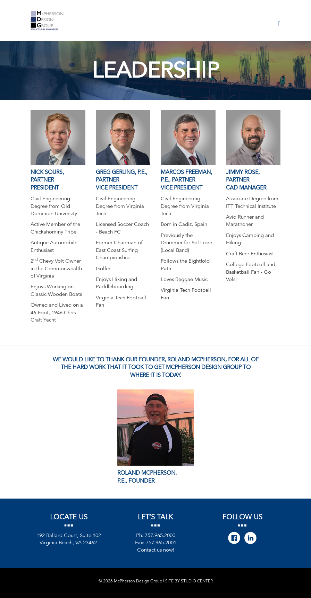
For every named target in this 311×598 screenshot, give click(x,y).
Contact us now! (155, 550)
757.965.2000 (160, 535)
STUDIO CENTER (197, 581)
